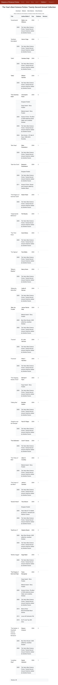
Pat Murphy (24, 214)
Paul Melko (24, 252)
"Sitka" (12, 75)
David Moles (24, 233)
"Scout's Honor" (15, 501)
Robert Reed (24, 194)
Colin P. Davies (25, 440)
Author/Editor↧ (25, 16)
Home (23, 2)
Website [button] (24, 11)
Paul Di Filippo (25, 421)
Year (32, 16)
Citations (38, 16)
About (27, 2)
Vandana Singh (25, 58)
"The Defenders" (15, 440)
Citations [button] (43, 2)
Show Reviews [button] (38, 11)
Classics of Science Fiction (10, 2)
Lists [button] (36, 2)
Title (12, 16)
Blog (32, 2)
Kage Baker (24, 555)
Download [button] (18, 11)
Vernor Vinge (24, 39)
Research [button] (51, 2)
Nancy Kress (24, 269)
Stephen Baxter (25, 530)
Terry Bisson (24, 501)
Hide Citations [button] (30, 11)
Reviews (45, 16)
